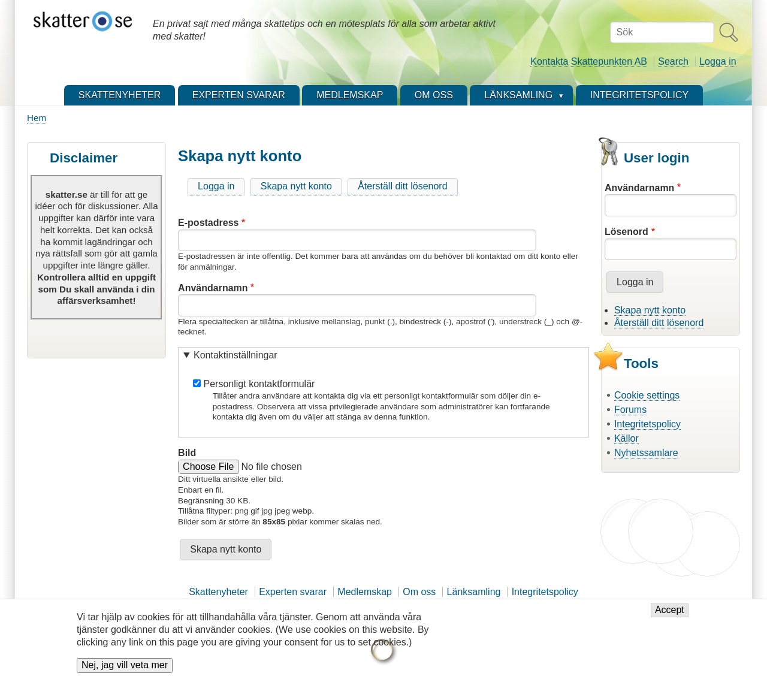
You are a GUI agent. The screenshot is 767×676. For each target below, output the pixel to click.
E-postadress (208, 223)
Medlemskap (364, 592)
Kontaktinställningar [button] (235, 355)
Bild (187, 453)
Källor (626, 438)
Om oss (419, 592)
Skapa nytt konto (296, 186)
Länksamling (474, 592)
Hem (36, 118)
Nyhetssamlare (646, 453)
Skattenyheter (218, 592)
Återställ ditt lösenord (402, 186)
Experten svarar (293, 592)
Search (673, 61)
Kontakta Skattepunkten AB (588, 61)
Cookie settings (647, 395)
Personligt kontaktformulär (259, 384)
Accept (669, 616)
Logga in (717, 61)
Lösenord (626, 232)
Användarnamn (212, 288)
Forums (630, 410)
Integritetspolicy (647, 424)
